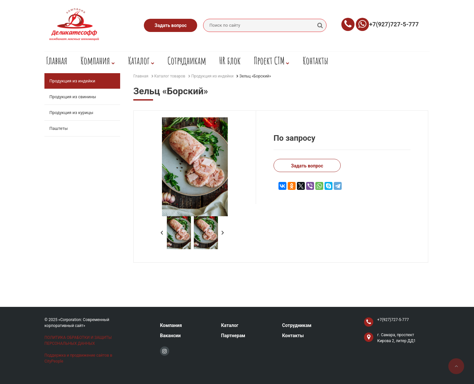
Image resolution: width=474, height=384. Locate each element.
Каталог (141, 60)
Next (223, 233)
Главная (56, 60)
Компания (97, 60)
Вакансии (170, 335)
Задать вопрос (171, 25)
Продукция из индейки (72, 80)
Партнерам (233, 335)
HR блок (230, 60)
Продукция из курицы (71, 112)
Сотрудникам (187, 60)
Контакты (315, 60)
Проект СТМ (271, 60)
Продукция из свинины (72, 96)
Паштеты (58, 128)
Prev (162, 233)
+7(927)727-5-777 (394, 24)
